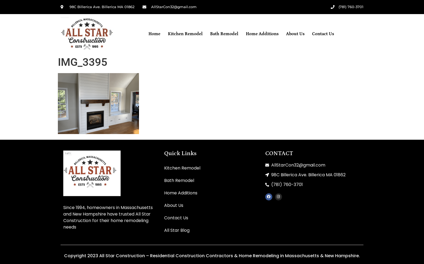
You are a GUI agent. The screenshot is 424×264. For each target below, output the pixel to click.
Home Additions (262, 33)
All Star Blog (177, 230)
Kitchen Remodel (185, 33)
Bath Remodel (224, 33)
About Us (295, 33)
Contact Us (323, 33)
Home (154, 33)
